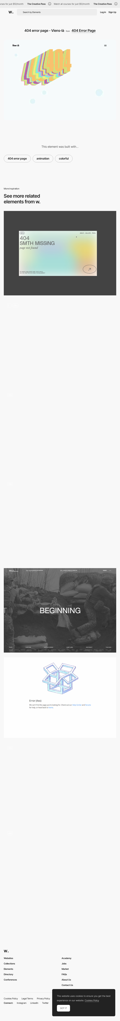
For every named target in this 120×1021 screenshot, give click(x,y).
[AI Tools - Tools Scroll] (60, 431)
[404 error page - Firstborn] (60, 783)
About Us (66, 979)
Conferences (10, 979)
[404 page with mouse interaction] (60, 521)
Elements (8, 969)
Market (65, 969)
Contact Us (67, 985)
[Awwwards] (11, 12)
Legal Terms (27, 998)
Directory (8, 974)
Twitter (45, 1003)
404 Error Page (84, 30)
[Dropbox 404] (60, 697)
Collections (9, 963)
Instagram (21, 1003)
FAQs (64, 974)
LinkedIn (34, 1003)
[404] (60, 870)
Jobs (64, 963)
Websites (8, 958)
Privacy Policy (43, 998)
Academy (66, 958)
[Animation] (60, 342)
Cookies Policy (11, 998)
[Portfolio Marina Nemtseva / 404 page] (60, 253)
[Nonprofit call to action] (60, 610)
